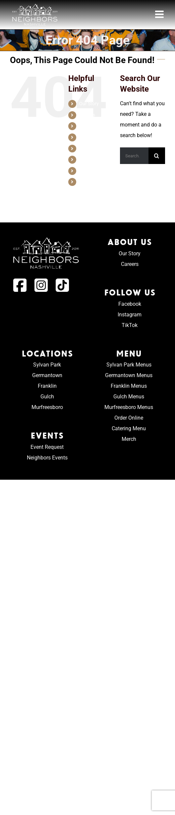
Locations (89, 125)
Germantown (47, 375)
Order (85, 170)
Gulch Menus (128, 396)
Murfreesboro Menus (128, 407)
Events (86, 148)
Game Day (89, 159)
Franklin (47, 386)
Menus (86, 137)
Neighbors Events (47, 457)
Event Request (47, 447)
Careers (87, 115)
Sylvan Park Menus (128, 365)
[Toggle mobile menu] (160, 14)
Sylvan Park (47, 365)
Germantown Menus (128, 375)
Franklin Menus (129, 386)
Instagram (130, 314)
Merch (85, 181)
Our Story (89, 103)
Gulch (47, 396)
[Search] (156, 155)
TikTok (130, 325)
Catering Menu (129, 428)
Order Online (128, 418)
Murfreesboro (47, 407)
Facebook (129, 304)
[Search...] (134, 155)
